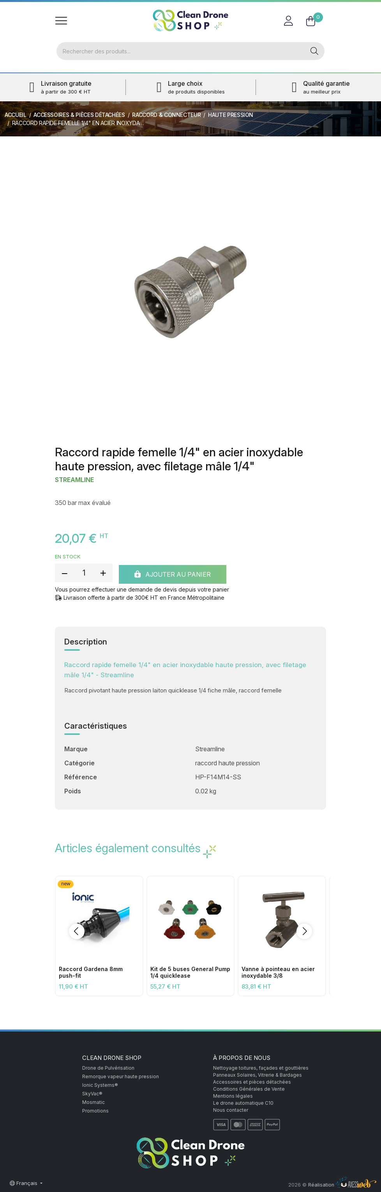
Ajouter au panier (172, 574)
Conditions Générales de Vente (249, 1089)
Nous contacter (230, 1110)
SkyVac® (92, 1094)
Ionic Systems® (100, 1085)
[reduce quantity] (64, 572)
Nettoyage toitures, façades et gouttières (261, 1068)
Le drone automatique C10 (243, 1103)
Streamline (74, 480)
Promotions (95, 1111)
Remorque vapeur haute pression (120, 1076)
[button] (77, 931)
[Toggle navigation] (61, 20)
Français (24, 1183)
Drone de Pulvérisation (108, 1068)
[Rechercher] (180, 51)
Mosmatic (93, 1102)
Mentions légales (233, 1096)
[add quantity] (103, 572)
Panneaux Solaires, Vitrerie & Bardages (257, 1075)
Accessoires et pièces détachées (252, 1082)
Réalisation (342, 1185)
